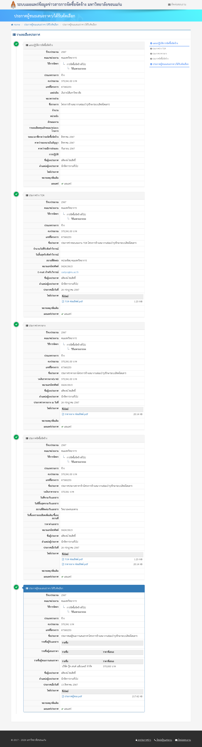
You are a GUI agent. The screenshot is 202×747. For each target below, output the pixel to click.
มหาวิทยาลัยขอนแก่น (36, 740)
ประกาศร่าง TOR (158, 49)
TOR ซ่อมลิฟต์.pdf (72, 301)
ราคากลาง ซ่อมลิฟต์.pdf (75, 414)
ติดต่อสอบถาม (177, 4)
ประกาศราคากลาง (158, 54)
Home (15, 25)
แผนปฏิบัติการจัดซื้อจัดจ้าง (164, 43)
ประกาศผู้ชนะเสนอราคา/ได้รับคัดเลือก (41, 25)
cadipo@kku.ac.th (70, 272)
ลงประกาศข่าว (143, 740)
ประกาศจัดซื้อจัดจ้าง (159, 59)
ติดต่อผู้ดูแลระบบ (163, 740)
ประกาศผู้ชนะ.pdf (72, 696)
